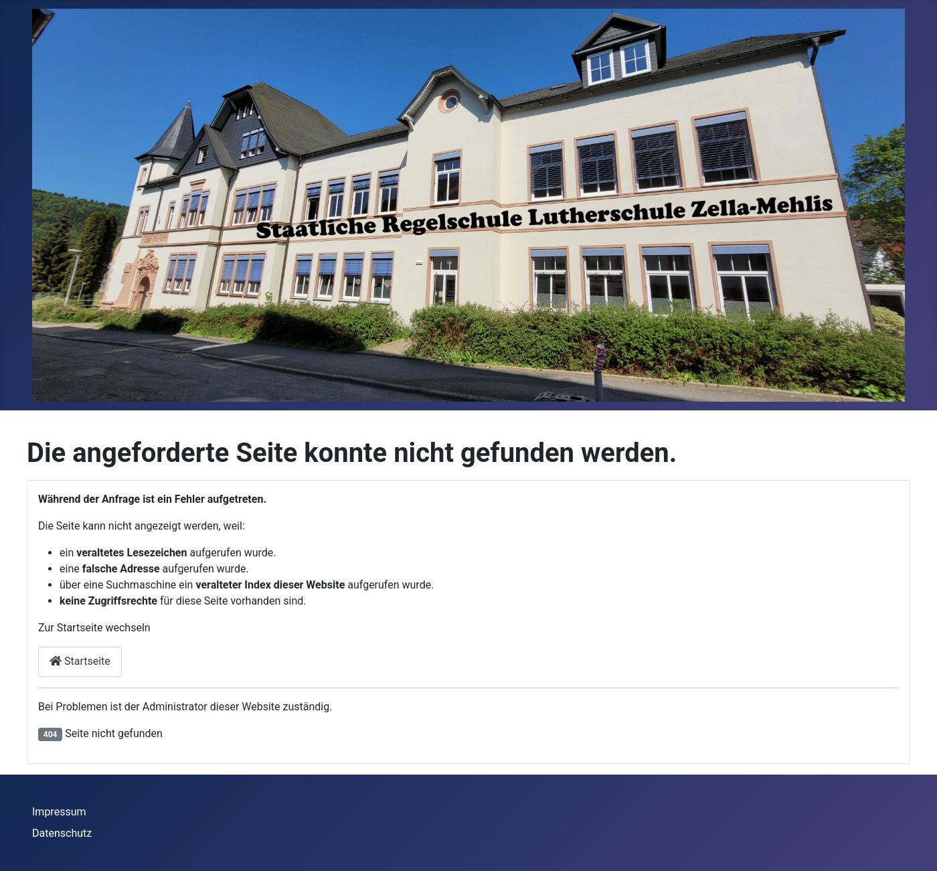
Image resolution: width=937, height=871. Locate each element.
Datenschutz (62, 833)
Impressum (59, 811)
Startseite (80, 661)
